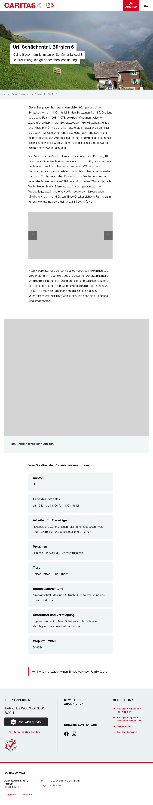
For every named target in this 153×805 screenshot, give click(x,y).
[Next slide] (108, 235)
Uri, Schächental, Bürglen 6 (44, 94)
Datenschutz (27, 794)
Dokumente (122, 726)
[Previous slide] (32, 235)
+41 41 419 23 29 (49, 780)
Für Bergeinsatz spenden (22, 732)
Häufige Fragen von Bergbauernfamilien (127, 719)
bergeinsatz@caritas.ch (52, 785)
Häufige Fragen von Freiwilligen (127, 710)
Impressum (10, 794)
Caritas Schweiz (125, 732)
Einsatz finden (131, 5)
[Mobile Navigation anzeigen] (146, 5)
